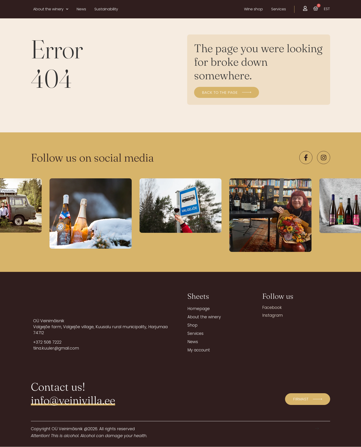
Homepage (198, 308)
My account (199, 350)
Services (195, 333)
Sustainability (106, 9)
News (81, 9)
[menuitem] (327, 9)
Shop (192, 325)
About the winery (50, 9)
